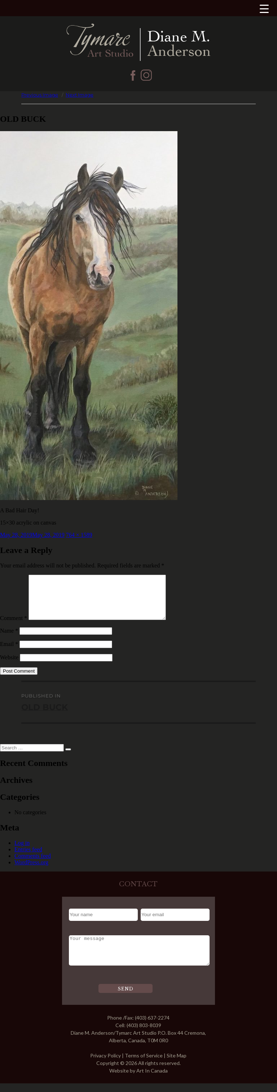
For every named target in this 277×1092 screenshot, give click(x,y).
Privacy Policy (105, 1064)
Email (9, 653)
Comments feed (32, 864)
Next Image (79, 95)
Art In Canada (152, 1079)
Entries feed (28, 858)
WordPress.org (31, 871)
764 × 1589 (79, 535)
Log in (22, 851)
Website (9, 666)
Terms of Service (144, 1064)
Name (9, 639)
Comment (13, 627)
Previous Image (39, 95)
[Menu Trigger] (264, 8)
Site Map (176, 1064)
